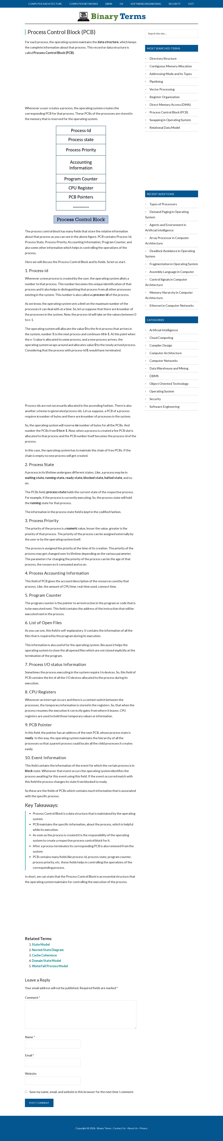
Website (31, 1073)
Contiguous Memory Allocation (170, 66)
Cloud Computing (161, 338)
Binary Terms (104, 1128)
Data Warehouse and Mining (168, 368)
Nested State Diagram (48, 950)
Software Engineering (164, 406)
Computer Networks (163, 361)
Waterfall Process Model (50, 966)
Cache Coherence (44, 955)
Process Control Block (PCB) (168, 112)
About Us (132, 1128)
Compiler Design (160, 345)
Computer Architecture (165, 353)
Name (30, 1037)
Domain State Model (46, 961)
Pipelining (156, 81)
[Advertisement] (81, 80)
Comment (32, 997)
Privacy (143, 1128)
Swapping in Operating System (170, 120)
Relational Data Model (164, 127)
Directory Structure (163, 58)
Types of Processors (163, 204)
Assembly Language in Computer (171, 272)
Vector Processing (162, 89)
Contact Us (119, 1128)
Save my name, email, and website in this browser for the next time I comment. (81, 1092)
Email (29, 1055)
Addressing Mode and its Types (170, 74)
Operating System (161, 391)
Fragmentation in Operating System (173, 264)
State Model (41, 944)
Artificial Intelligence (163, 330)
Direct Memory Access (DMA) (170, 104)
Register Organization (164, 97)
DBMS (154, 376)
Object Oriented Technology (169, 383)
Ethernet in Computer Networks (171, 305)
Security (155, 399)
